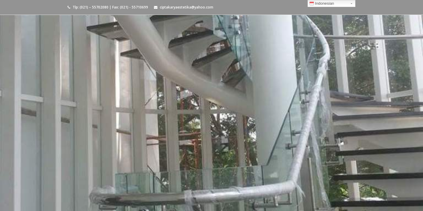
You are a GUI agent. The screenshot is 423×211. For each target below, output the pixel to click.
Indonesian (321, 4)
